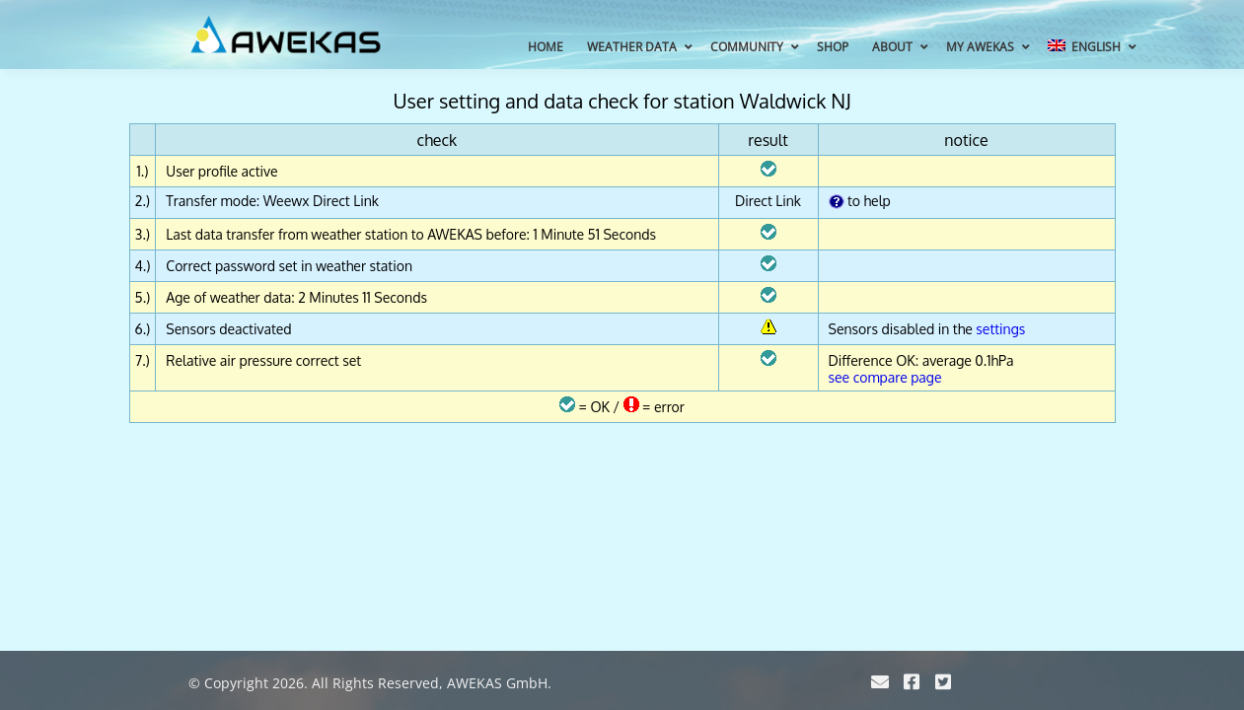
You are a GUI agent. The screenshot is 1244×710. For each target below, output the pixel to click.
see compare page (885, 377)
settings (1000, 328)
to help (860, 200)
